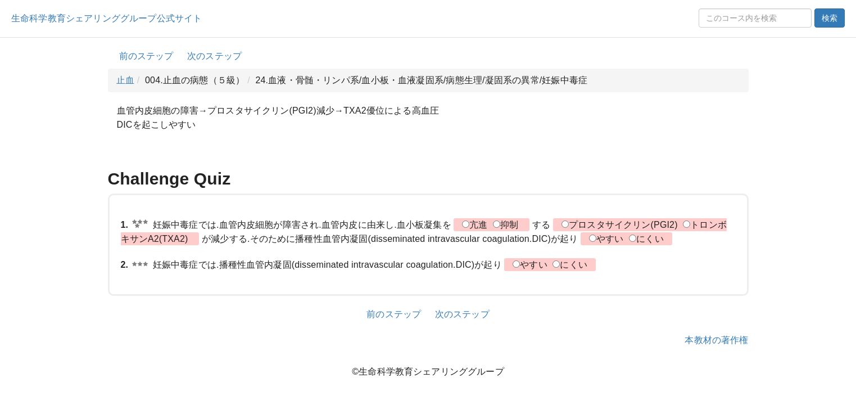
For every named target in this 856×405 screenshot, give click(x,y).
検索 (829, 18)
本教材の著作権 (716, 340)
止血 (125, 80)
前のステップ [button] (146, 56)
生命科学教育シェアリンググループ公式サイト (106, 18)
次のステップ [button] (214, 56)
